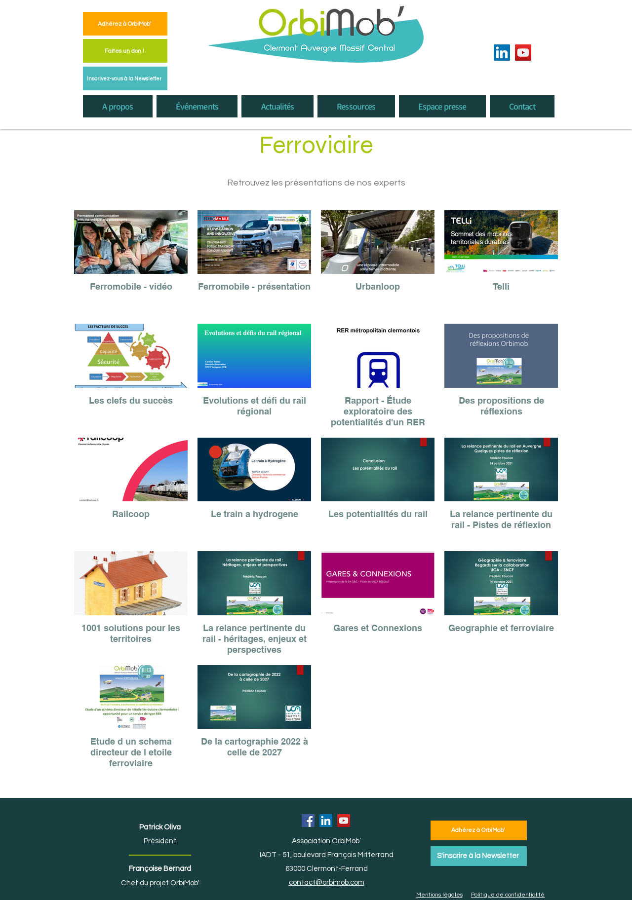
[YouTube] (523, 52)
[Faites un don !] (125, 51)
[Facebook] (308, 820)
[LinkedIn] (502, 52)
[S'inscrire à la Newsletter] (479, 856)
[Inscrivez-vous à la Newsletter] (125, 78)
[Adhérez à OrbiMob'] (125, 24)
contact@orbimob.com (326, 882)
